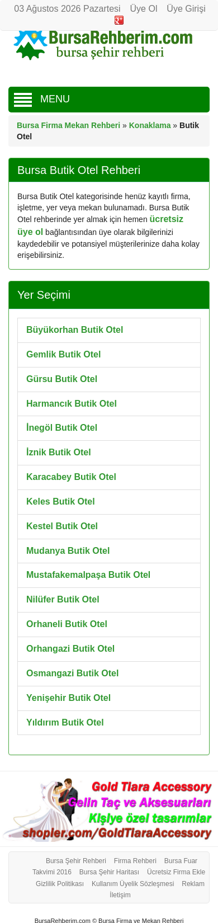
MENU (42, 99)
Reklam (193, 884)
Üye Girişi (186, 8)
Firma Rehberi (135, 861)
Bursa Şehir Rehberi (76, 861)
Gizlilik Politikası (60, 884)
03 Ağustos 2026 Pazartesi (67, 8)
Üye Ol (144, 8)
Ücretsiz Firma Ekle (176, 872)
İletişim (120, 895)
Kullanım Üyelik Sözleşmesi (133, 884)
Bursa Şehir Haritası (109, 872)
